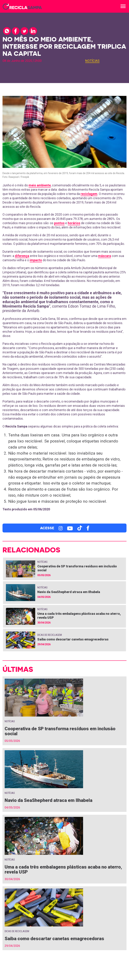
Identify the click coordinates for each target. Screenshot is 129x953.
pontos (59, 223)
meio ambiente (40, 185)
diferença (22, 256)
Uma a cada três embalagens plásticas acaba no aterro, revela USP (63, 869)
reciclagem (89, 194)
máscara (104, 256)
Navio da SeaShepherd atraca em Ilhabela (68, 592)
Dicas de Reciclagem (49, 635)
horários (74, 223)
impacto (36, 260)
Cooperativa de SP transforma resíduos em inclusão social (60, 731)
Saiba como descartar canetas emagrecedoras (72, 639)
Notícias (92, 61)
